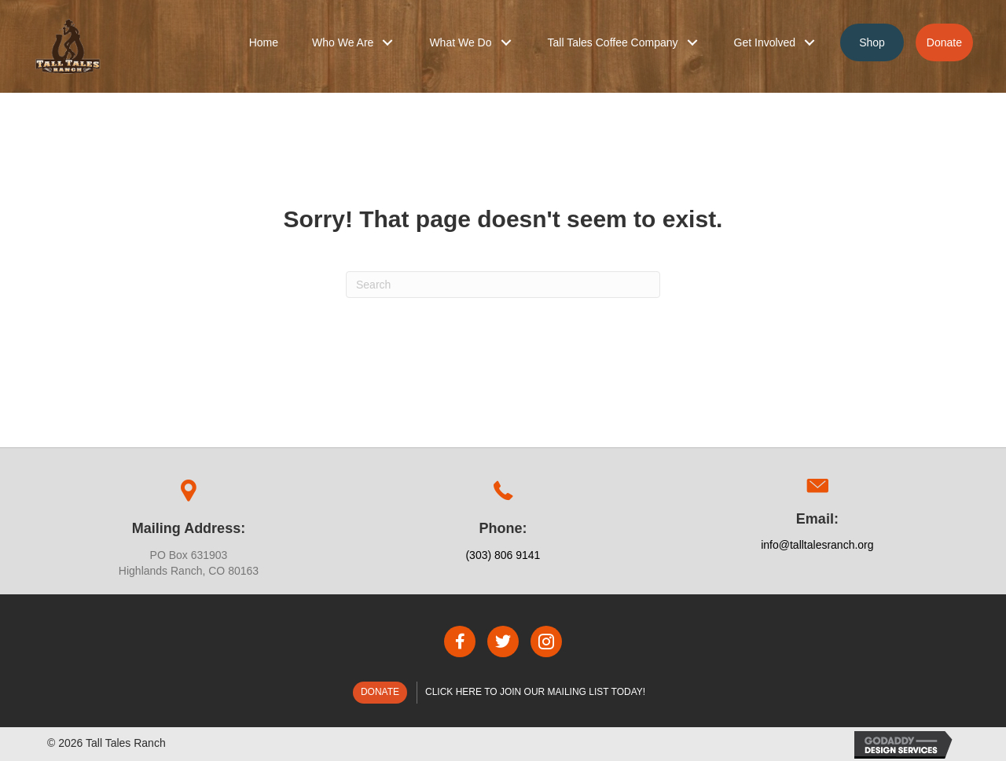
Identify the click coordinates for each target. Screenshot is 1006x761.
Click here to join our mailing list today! (535, 691)
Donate (380, 691)
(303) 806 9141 (502, 555)
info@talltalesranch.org (817, 545)
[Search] (503, 284)
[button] (387, 42)
